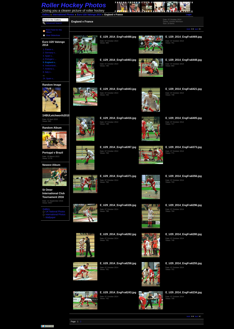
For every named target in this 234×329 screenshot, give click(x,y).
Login (188, 14)
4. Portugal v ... (49, 59)
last (196, 29)
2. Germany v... (49, 53)
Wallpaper (50, 217)
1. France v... (48, 49)
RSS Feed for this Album (54, 31)
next (188, 29)
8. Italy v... (47, 72)
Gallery (46, 14)
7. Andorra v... (49, 69)
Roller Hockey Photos (73, 5)
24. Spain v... (48, 78)
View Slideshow (53, 35)
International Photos (63, 14)
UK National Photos (55, 211)
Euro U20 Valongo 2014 (89, 14)
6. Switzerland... (50, 65)
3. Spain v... (48, 56)
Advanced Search (54, 23)
